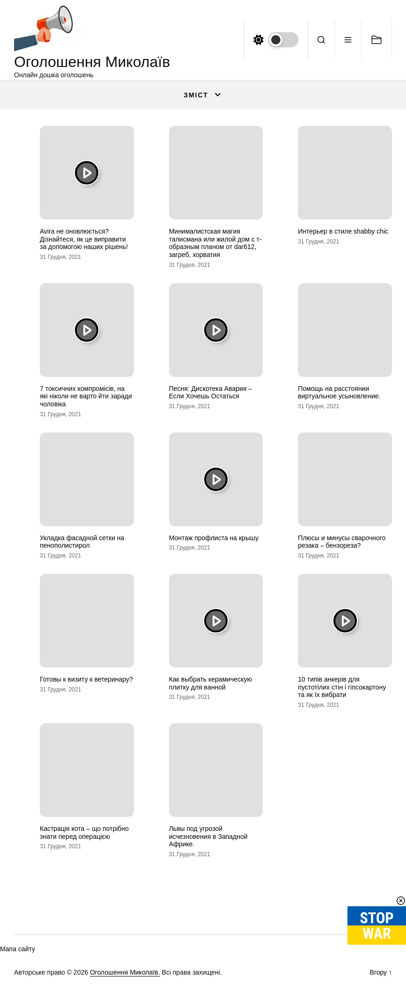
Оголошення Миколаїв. (125, 972)
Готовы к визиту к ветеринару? (86, 679)
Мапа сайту (17, 949)
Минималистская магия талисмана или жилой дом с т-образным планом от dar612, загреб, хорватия (215, 243)
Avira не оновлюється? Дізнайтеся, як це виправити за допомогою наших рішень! (84, 239)
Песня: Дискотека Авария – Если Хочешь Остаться (210, 392)
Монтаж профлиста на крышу (214, 538)
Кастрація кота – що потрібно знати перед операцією (84, 832)
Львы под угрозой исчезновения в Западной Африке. (208, 836)
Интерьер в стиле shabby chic (343, 231)
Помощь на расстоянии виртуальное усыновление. (339, 392)
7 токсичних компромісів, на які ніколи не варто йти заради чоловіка (86, 396)
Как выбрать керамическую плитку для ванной (210, 683)
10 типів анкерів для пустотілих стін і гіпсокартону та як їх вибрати (342, 687)
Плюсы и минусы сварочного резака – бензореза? (341, 542)
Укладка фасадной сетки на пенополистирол (82, 542)
